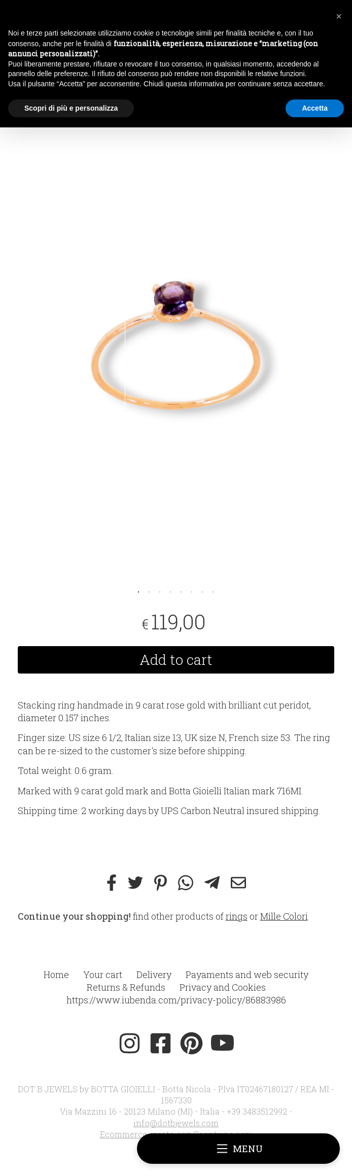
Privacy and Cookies (223, 987)
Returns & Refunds (126, 987)
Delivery (153, 974)
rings (237, 916)
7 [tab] (202, 590)
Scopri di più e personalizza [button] (71, 108)
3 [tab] (159, 590)
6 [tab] (191, 590)
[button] (339, 16)
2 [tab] (149, 590)
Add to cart (176, 659)
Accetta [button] (315, 108)
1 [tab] (138, 590)
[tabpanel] (176, 343)
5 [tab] (181, 590)
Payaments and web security (247, 974)
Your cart (102, 974)
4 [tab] (170, 590)
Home (56, 974)
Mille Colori (284, 916)
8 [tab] (213, 590)
